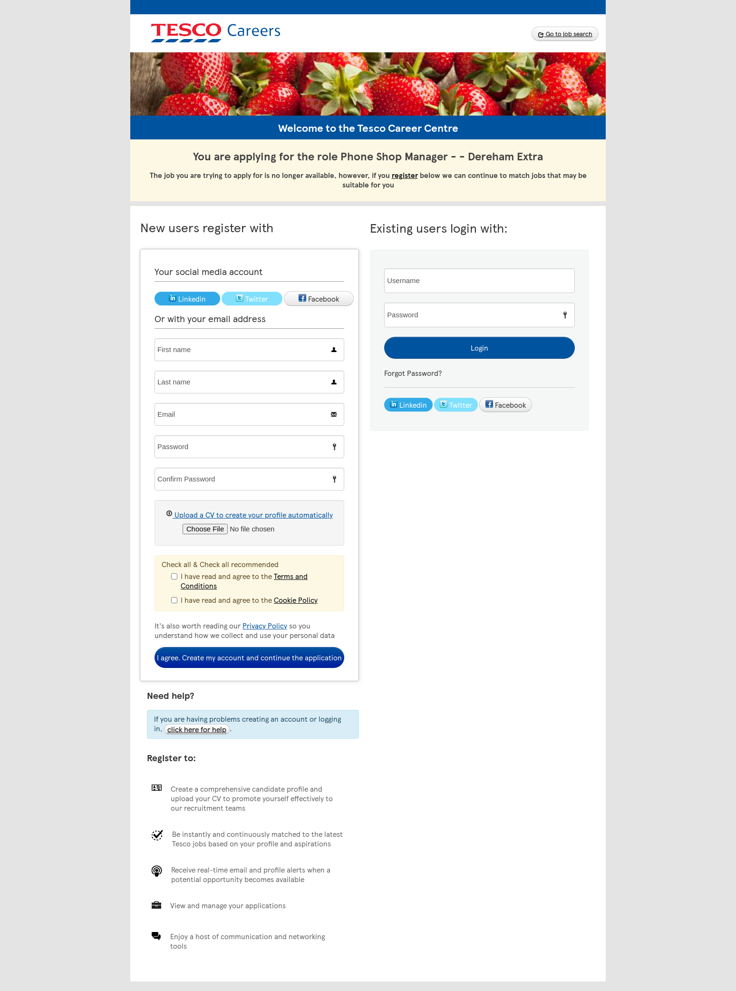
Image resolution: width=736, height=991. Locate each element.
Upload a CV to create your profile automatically (249, 515)
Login (479, 348)
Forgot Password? (413, 373)
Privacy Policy (264, 625)
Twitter (456, 405)
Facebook (505, 405)
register (405, 175)
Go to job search (565, 33)
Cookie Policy (296, 600)
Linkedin (408, 405)
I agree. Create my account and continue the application (249, 657)
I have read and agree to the (239, 580)
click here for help (196, 729)
